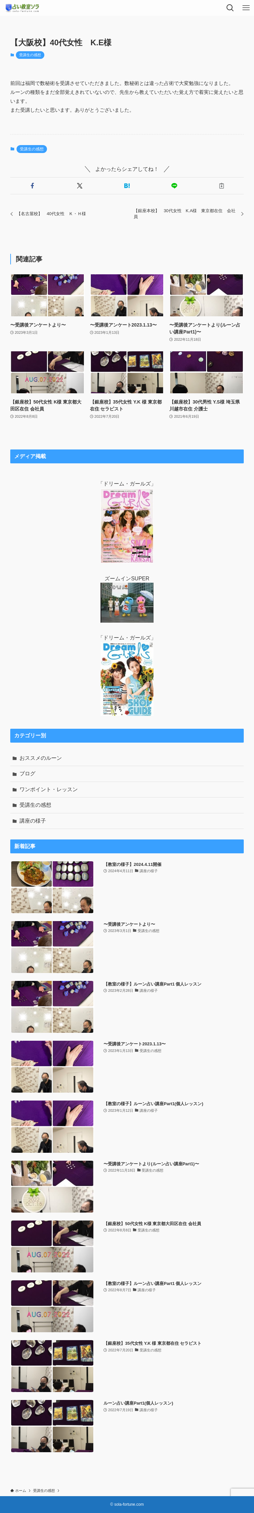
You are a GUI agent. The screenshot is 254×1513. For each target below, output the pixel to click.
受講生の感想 (30, 55)
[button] (32, 185)
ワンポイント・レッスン (49, 789)
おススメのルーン (41, 758)
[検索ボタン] (230, 8)
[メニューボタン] (246, 8)
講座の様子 (33, 821)
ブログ (27, 773)
